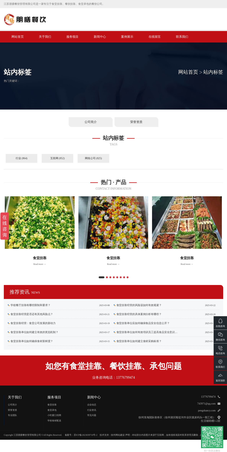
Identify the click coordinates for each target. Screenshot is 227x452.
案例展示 (127, 36)
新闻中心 (100, 36)
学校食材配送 (54, 420)
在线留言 (155, 36)
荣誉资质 (12, 410)
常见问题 (91, 415)
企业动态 (91, 404)
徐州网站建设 (117, 435)
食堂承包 (52, 410)
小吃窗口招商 (54, 415)
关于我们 (45, 36)
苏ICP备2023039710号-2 (85, 435)
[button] (101, 277)
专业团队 (12, 415)
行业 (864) (21, 158)
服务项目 (72, 36)
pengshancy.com (207, 410)
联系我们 (182, 36)
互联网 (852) (57, 158)
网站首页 (17, 36)
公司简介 (12, 404)
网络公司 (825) (93, 158)
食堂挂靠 (52, 404)
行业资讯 (91, 410)
